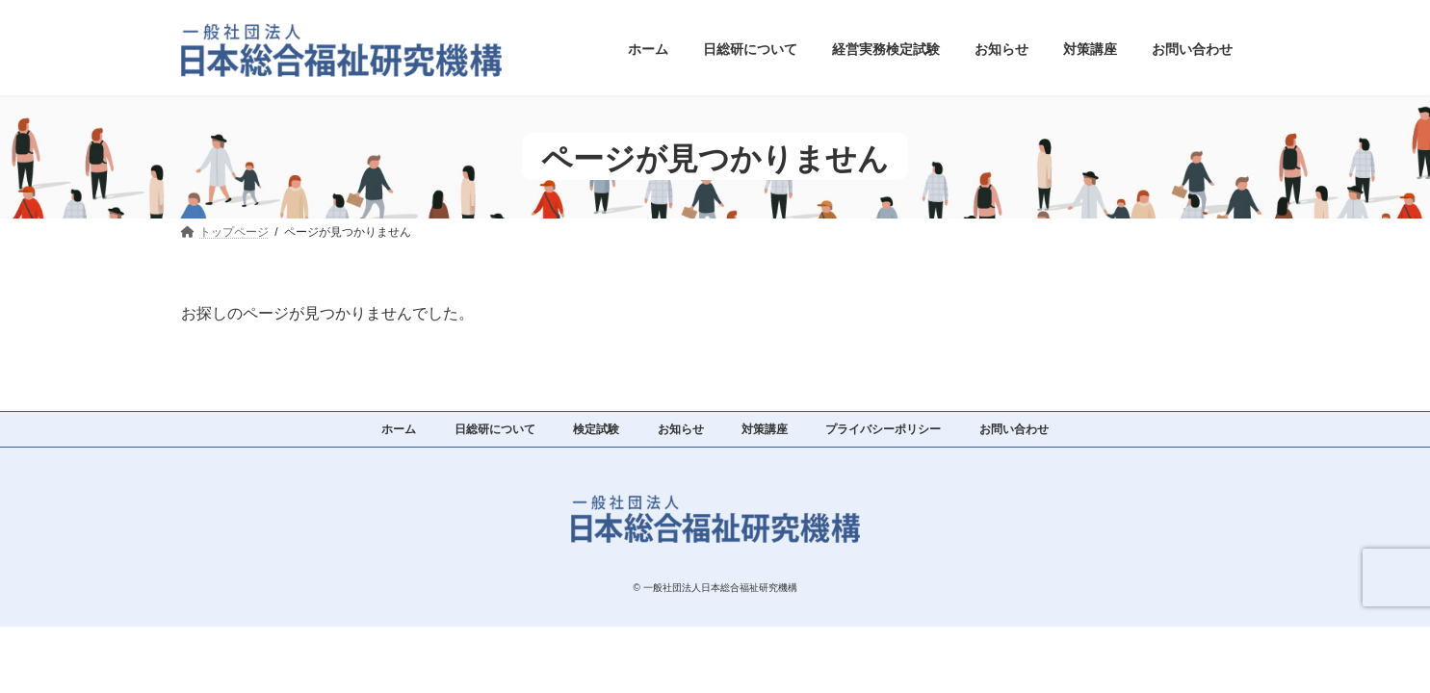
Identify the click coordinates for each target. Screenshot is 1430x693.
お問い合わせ (1014, 429)
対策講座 (764, 429)
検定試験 (596, 429)
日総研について (495, 429)
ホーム (398, 429)
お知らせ (681, 429)
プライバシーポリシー (883, 429)
